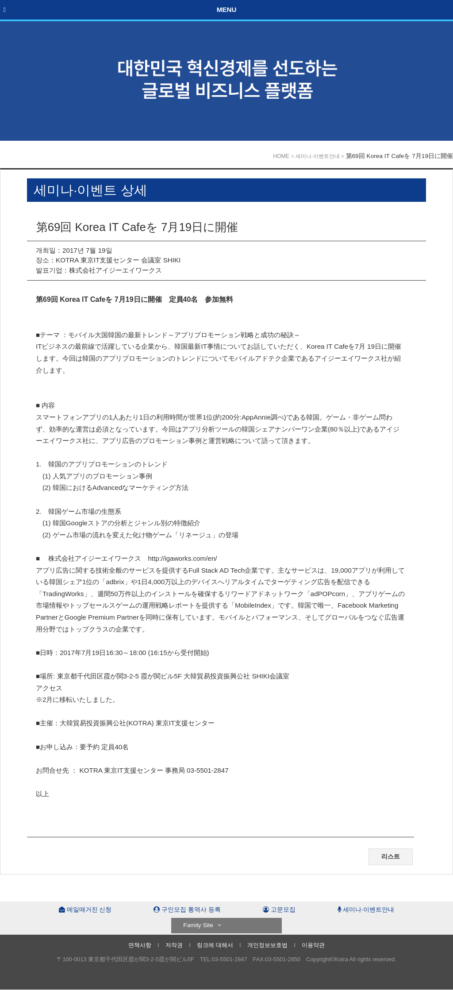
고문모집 (279, 909)
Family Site (202, 925)
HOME (281, 156)
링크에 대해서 (215, 945)
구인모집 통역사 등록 (187, 909)
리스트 (390, 856)
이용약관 (313, 945)
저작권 (174, 945)
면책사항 (139, 945)
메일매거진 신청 (85, 909)
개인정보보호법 (267, 945)
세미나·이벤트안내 (317, 156)
